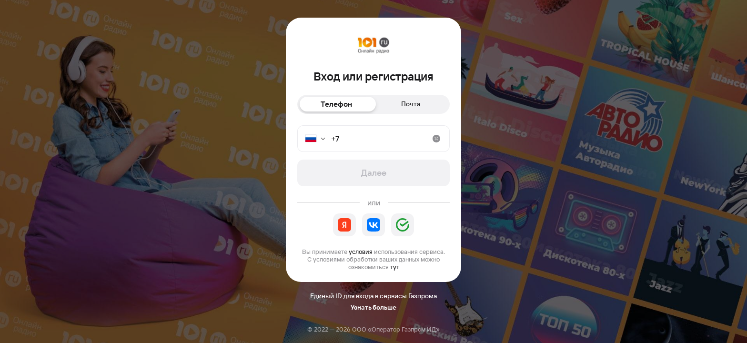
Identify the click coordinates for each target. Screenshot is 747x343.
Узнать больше (373, 307)
